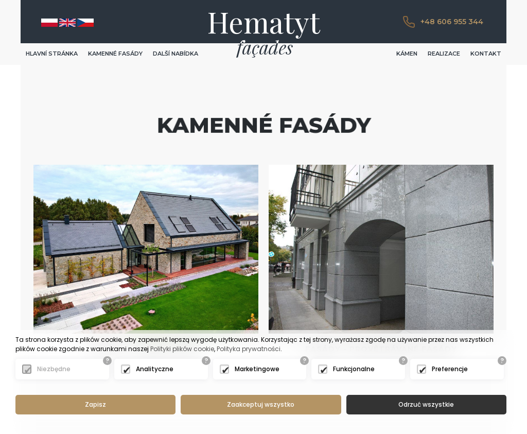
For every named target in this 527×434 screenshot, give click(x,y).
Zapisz (95, 404)
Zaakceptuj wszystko (260, 404)
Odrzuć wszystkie (426, 404)
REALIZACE (444, 53)
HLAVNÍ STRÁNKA (52, 53)
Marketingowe (257, 368)
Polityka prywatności (248, 348)
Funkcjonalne (354, 368)
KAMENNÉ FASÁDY (115, 53)
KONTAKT (485, 53)
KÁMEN (406, 53)
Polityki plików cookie (182, 348)
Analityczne (154, 368)
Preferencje (450, 368)
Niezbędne (54, 368)
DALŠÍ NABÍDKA (175, 53)
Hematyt (263, 21)
